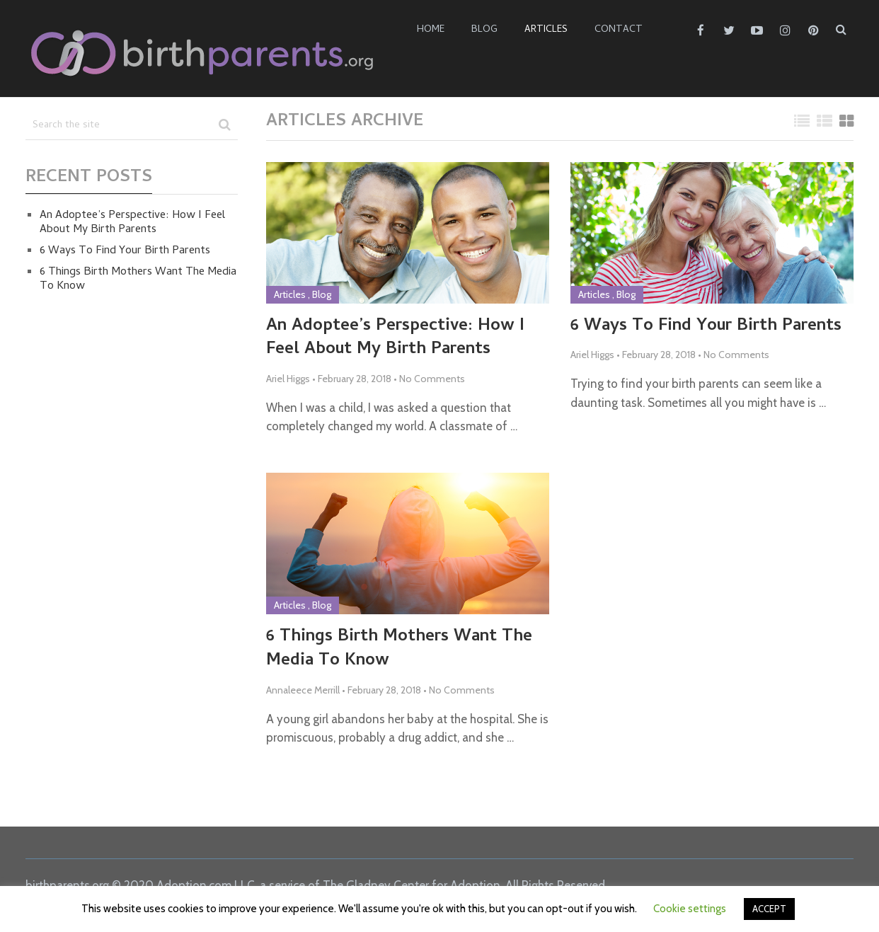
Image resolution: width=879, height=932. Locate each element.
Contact (618, 30)
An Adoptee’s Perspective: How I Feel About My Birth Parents (395, 338)
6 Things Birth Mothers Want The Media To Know (399, 649)
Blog (484, 30)
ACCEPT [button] (769, 908)
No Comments (432, 378)
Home (430, 30)
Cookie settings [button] (689, 908)
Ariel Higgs (288, 378)
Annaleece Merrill (303, 690)
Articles (546, 30)
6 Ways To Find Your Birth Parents (705, 327)
